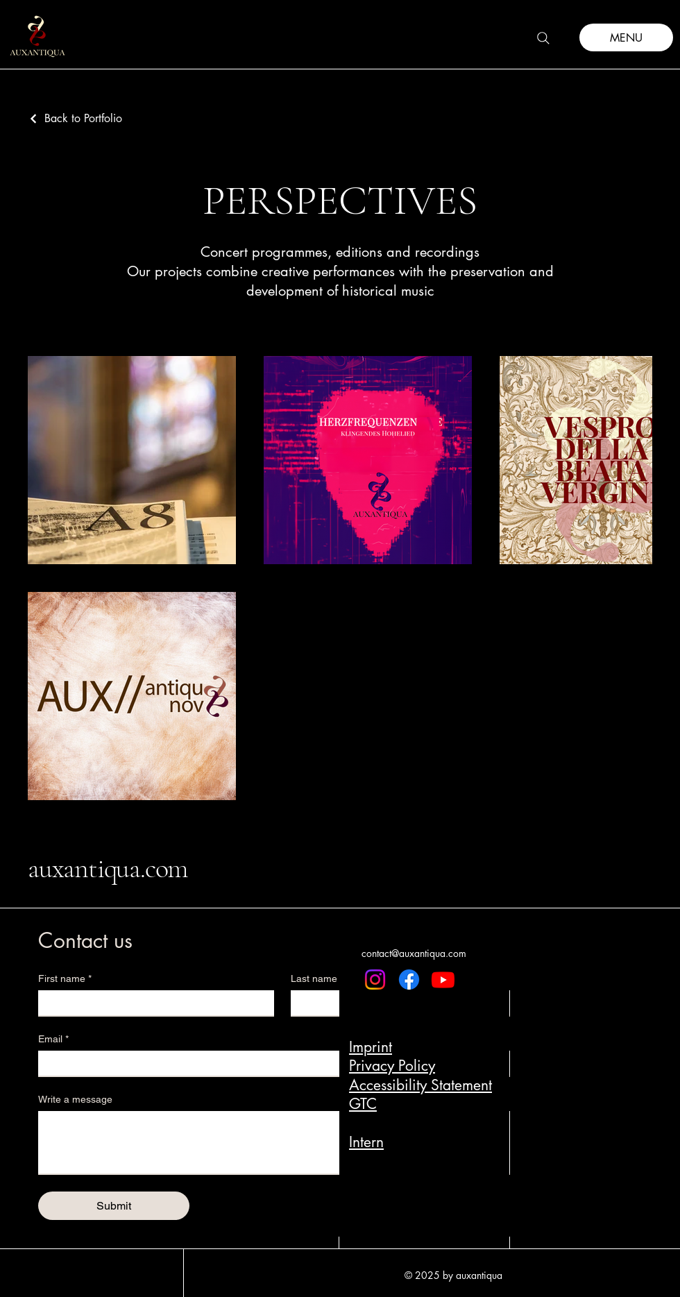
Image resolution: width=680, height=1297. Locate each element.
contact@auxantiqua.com (414, 953)
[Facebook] (409, 979)
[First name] (152, 1002)
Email (53, 1039)
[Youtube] (443, 979)
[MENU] (626, 37)
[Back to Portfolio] (75, 118)
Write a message (75, 1099)
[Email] (278, 1063)
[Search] (543, 38)
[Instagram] (375, 979)
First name (65, 979)
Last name (314, 978)
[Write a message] (282, 1142)
